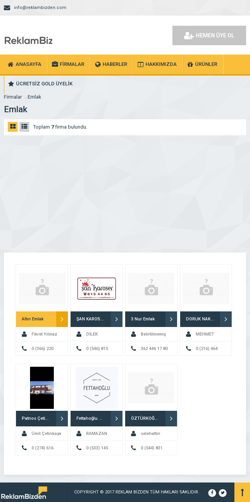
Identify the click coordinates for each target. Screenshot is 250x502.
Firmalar (13, 97)
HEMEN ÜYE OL (209, 35)
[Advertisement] (125, 194)
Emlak (34, 97)
